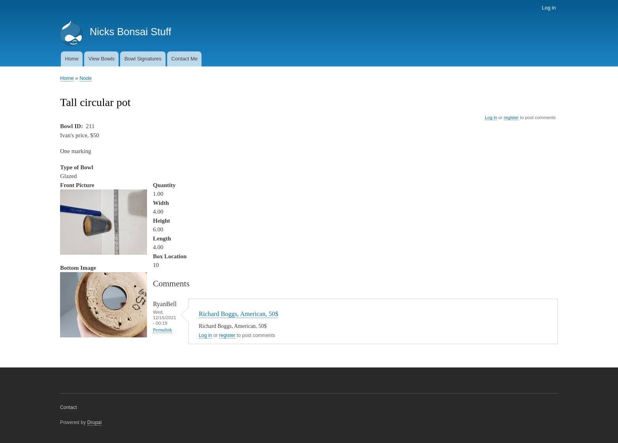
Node (85, 78)
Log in (549, 8)
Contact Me (184, 59)
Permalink (162, 330)
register (511, 117)
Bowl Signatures (143, 59)
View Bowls (102, 59)
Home (72, 59)
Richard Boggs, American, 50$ (238, 314)
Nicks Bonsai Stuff (130, 31)
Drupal (94, 422)
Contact (68, 407)
